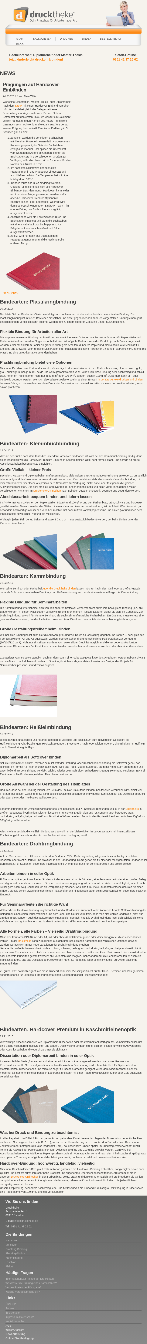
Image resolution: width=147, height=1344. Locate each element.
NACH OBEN (11, 293)
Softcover (11, 1244)
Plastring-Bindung (15, 1253)
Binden (86, 38)
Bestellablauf (111, 38)
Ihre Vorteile (12, 1312)
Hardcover (11, 1240)
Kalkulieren (42, 38)
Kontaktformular (14, 1321)
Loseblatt (10, 1262)
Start (20, 38)
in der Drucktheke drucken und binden (120, 379)
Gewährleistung (15, 1334)
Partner (9, 1308)
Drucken (66, 38)
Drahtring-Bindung (16, 1249)
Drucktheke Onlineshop (47, 490)
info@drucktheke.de (26, 1220)
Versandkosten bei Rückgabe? (23, 1287)
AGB (8, 1325)
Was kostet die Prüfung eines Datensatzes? (31, 1283)
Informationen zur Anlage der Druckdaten (29, 1278)
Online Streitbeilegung (19, 1338)
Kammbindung (13, 1257)
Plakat (9, 1266)
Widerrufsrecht (14, 1329)
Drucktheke (132, 808)
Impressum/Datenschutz (19, 1317)
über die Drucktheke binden (59, 588)
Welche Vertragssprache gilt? (22, 1291)
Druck (18, 105)
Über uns (10, 1304)
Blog (20, 44)
